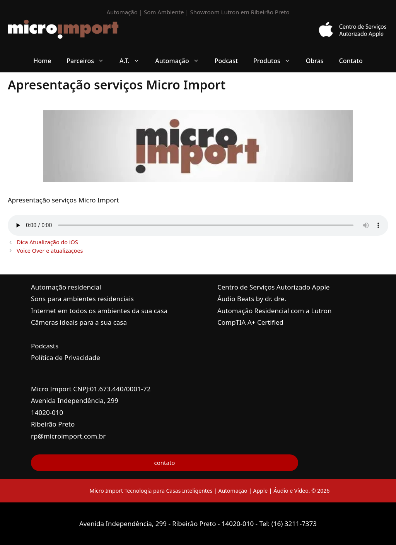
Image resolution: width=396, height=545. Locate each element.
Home (42, 61)
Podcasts (44, 345)
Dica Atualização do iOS (47, 242)
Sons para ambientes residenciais (82, 298)
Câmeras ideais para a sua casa (79, 322)
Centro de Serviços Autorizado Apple (273, 287)
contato (164, 462)
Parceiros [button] (89, 60)
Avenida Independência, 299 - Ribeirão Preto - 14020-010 (167, 523)
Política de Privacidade (65, 357)
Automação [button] (181, 60)
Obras (315, 61)
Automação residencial (66, 287)
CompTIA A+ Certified (250, 322)
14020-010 (47, 412)
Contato (351, 61)
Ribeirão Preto (53, 424)
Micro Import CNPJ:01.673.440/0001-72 (91, 388)
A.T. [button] (133, 60)
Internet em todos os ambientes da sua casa (99, 310)
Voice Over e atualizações (50, 250)
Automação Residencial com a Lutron (274, 310)
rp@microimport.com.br (68, 436)
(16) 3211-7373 (294, 523)
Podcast (226, 61)
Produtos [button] (275, 60)
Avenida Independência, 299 (74, 400)
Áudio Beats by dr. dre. (251, 298)
